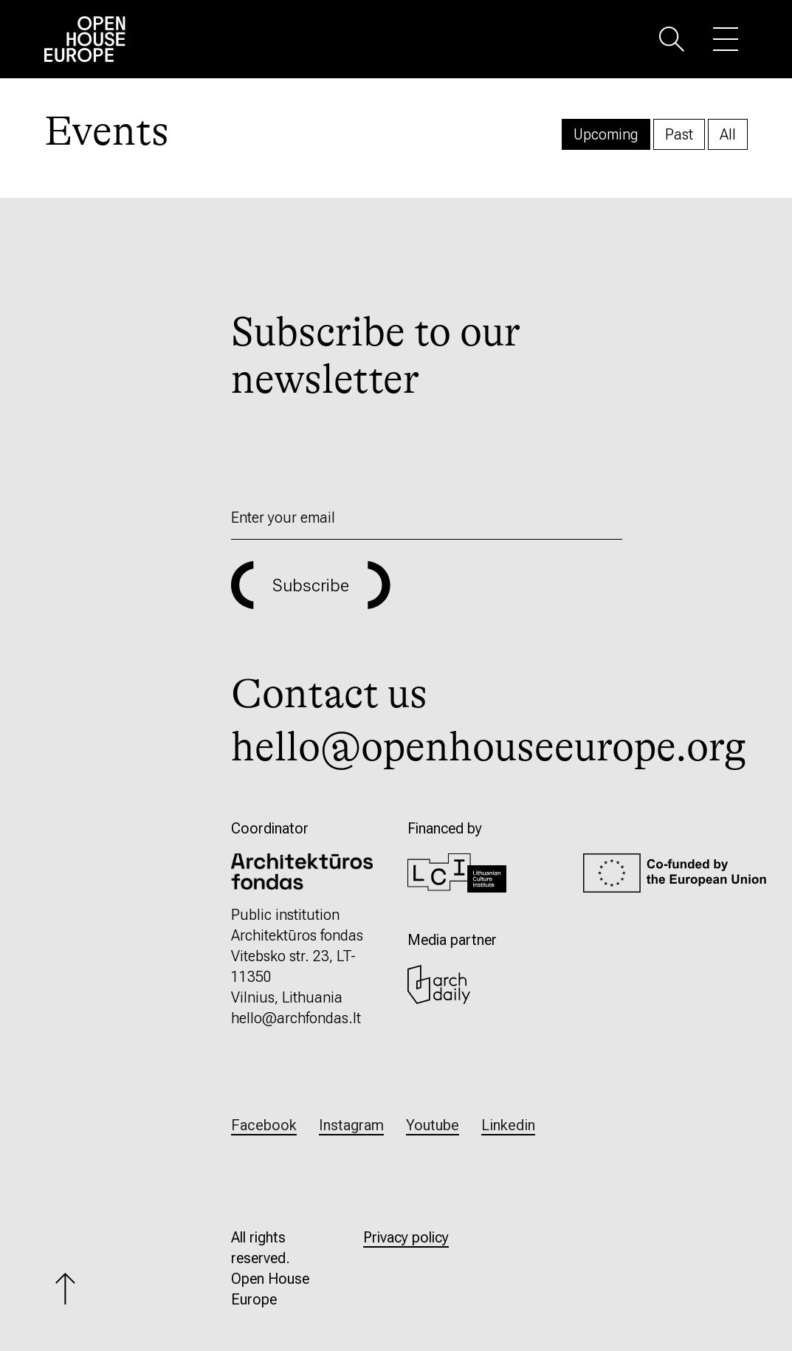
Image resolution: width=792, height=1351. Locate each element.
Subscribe (310, 585)
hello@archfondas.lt (296, 1018)
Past (679, 134)
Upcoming (606, 134)
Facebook (264, 1125)
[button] (671, 38)
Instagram (351, 1125)
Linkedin (508, 1125)
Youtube (432, 1125)
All (728, 134)
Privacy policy (406, 1237)
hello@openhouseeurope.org (488, 747)
